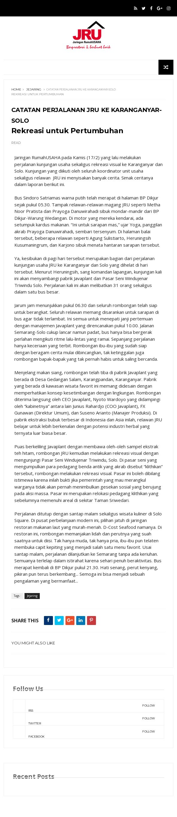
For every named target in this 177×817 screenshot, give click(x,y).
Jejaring (33, 89)
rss (84, 706)
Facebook (84, 732)
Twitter (84, 718)
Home (16, 89)
